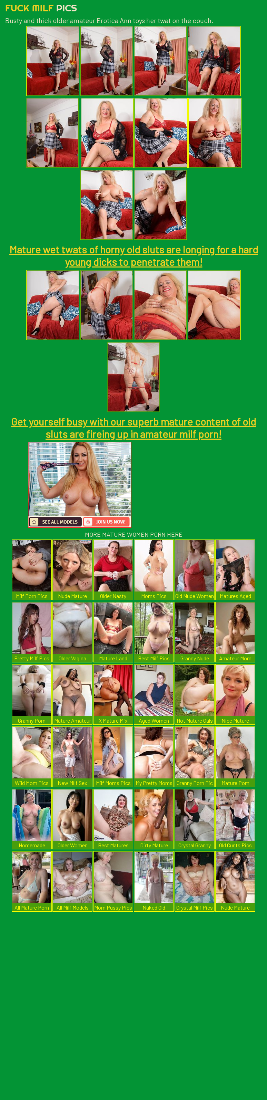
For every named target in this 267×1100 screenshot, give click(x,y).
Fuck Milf (41, 8)
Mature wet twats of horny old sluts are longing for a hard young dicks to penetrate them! (133, 255)
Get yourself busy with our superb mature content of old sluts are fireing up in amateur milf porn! (133, 427)
